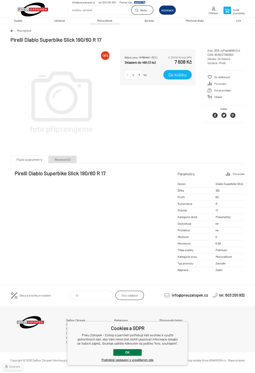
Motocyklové (104, 20)
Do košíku (177, 74)
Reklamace (121, 320)
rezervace (167, 10)
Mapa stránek (236, 360)
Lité (238, 20)
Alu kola (149, 20)
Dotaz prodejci (222, 90)
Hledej (143, 10)
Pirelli (222, 63)
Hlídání (218, 97)
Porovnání (220, 83)
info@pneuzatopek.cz (83, 2)
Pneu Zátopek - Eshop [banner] (33, 9)
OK (127, 352)
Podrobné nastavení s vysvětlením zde (128, 360)
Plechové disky (195, 20)
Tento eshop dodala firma (192, 360)
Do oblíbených (222, 77)
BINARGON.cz (217, 360)
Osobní (18, 20)
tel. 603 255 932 (107, 2)
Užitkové (59, 20)
